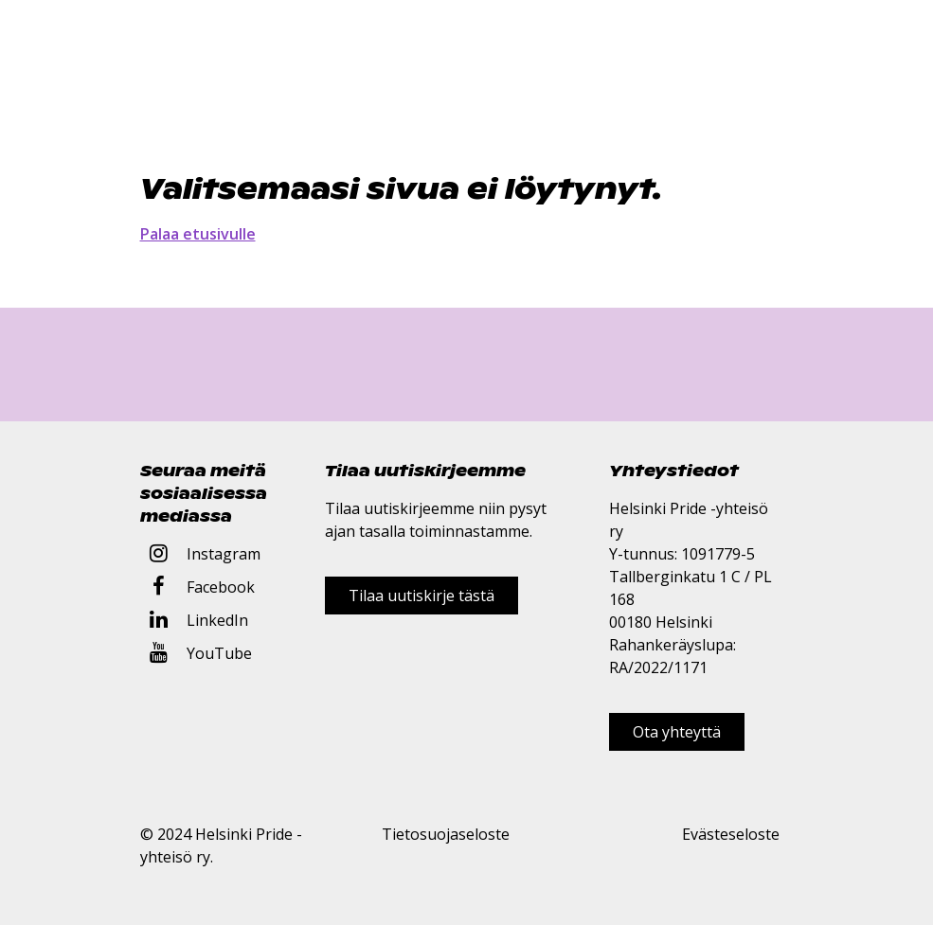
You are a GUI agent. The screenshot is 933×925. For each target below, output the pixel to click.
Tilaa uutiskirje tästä (421, 595)
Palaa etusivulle (198, 233)
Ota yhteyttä (677, 731)
